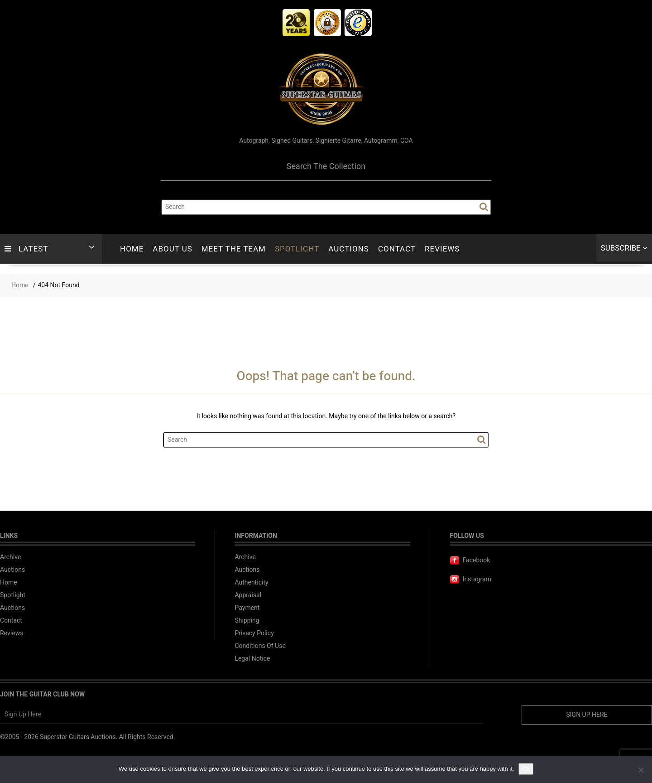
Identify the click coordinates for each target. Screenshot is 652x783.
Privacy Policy (254, 633)
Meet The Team (233, 249)
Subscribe (624, 248)
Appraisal (248, 595)
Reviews (442, 249)
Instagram (470, 579)
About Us (172, 249)
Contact (397, 249)
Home (132, 249)
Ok (526, 768)
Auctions (348, 249)
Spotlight (297, 249)
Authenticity (251, 582)
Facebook (470, 560)
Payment (247, 608)
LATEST (26, 249)
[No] (640, 769)
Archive (10, 557)
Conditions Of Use (260, 646)
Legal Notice (252, 658)
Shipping (247, 620)
